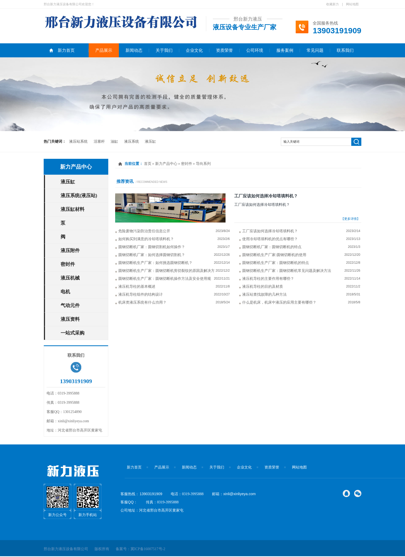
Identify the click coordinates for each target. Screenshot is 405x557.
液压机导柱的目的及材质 (262, 287)
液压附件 (70, 250)
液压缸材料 (72, 209)
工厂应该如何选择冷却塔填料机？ (266, 196)
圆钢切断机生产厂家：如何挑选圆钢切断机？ (155, 263)
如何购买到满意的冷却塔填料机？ (146, 239)
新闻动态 (133, 50)
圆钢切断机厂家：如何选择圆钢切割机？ (151, 255)
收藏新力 (332, 4)
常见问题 (315, 50)
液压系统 (131, 141)
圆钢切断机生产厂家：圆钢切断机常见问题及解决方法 (286, 271)
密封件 (68, 264)
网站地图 (352, 4)
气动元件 (70, 305)
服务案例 (284, 50)
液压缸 (150, 141)
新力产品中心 (76, 167)
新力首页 (66, 50)
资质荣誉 (224, 50)
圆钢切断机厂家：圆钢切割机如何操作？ (151, 247)
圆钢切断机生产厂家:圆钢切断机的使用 (274, 255)
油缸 (114, 141)
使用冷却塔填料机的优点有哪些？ (270, 239)
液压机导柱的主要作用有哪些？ (268, 279)
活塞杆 (99, 141)
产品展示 (103, 50)
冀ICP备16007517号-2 (147, 549)
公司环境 (254, 50)
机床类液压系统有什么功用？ (142, 302)
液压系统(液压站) (79, 195)
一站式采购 (72, 333)
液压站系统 (78, 141)
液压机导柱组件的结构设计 (140, 294)
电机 (65, 291)
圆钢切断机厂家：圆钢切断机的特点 (272, 247)
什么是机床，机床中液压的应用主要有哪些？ (279, 302)
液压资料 (70, 319)
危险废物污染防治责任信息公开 (144, 231)
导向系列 (203, 164)
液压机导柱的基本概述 (136, 287)
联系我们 (345, 50)
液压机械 (70, 278)
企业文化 (194, 50)
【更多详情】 (350, 219)
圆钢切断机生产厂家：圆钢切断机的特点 (275, 263)
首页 (147, 164)
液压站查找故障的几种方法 (264, 294)
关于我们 (164, 50)
